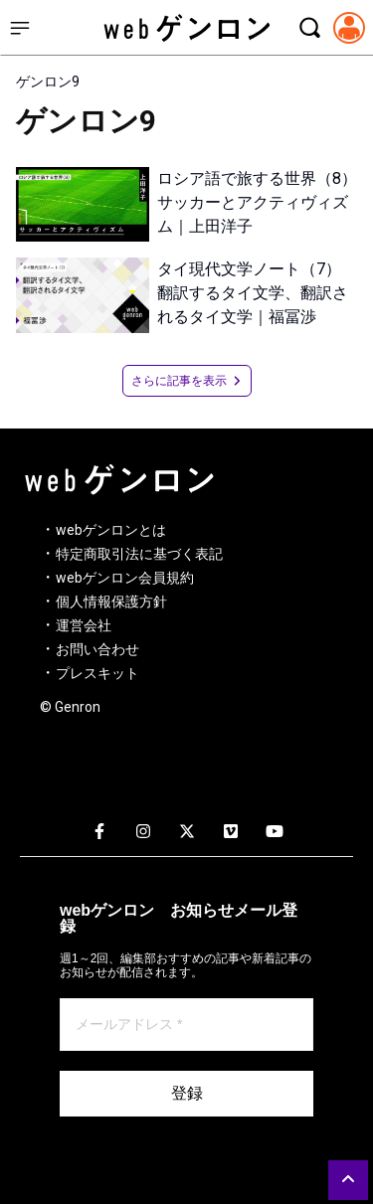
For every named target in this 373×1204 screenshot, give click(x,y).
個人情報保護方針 (111, 601)
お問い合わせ (97, 649)
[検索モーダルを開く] (309, 28)
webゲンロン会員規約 (125, 578)
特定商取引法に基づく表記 (139, 554)
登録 (187, 1093)
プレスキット (97, 673)
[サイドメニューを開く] (20, 28)
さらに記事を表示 (187, 381)
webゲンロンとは (111, 530)
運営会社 (83, 625)
